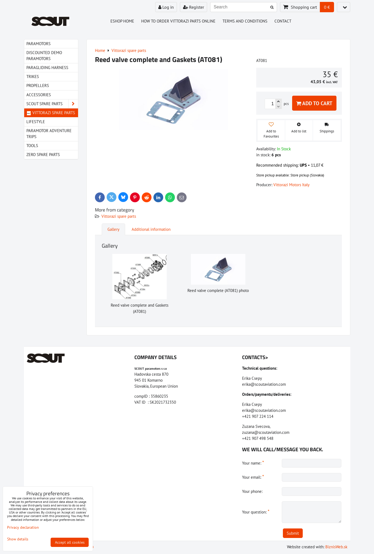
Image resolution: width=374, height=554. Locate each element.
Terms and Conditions (244, 21)
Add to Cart (314, 103)
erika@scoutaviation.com (264, 384)
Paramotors (38, 43)
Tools (32, 145)
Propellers (37, 85)
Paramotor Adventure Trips (49, 133)
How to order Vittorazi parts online (178, 21)
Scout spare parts (52, 103)
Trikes (32, 76)
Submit (293, 533)
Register (193, 7)
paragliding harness (47, 67)
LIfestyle (35, 121)
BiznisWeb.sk (336, 546)
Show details (17, 539)
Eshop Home (122, 21)
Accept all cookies (70, 542)
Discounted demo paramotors (44, 55)
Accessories (38, 94)
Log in (166, 7)
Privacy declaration (23, 527)
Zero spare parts (43, 154)
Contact (282, 21)
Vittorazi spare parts (118, 216)
